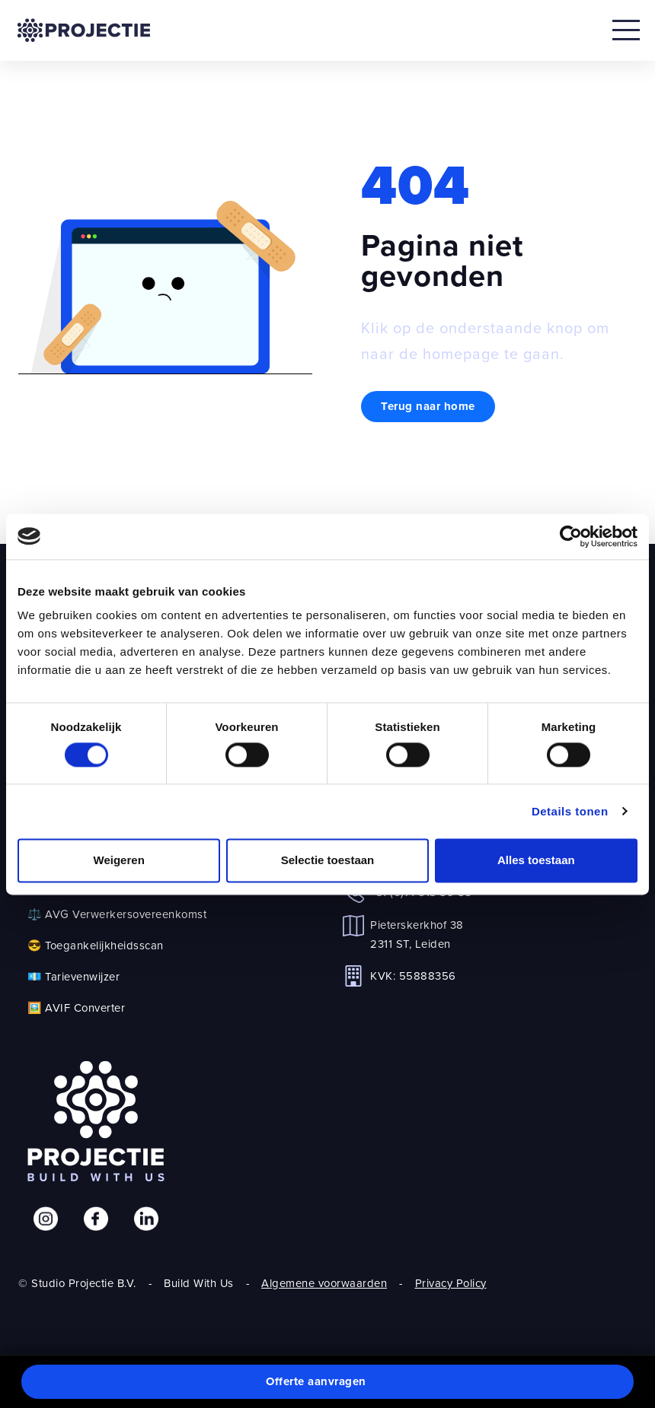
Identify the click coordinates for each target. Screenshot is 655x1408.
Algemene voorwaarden (324, 1283)
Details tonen (570, 811)
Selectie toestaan (328, 859)
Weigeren (119, 859)
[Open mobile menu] (626, 30)
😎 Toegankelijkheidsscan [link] (95, 945)
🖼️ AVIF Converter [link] (76, 1007)
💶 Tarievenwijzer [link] (73, 976)
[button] (327, 1382)
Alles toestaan (536, 859)
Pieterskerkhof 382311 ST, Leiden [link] (417, 934)
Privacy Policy (451, 1283)
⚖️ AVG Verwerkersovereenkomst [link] (116, 914)
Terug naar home (428, 406)
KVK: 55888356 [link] (413, 976)
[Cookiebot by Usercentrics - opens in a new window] (570, 536)
